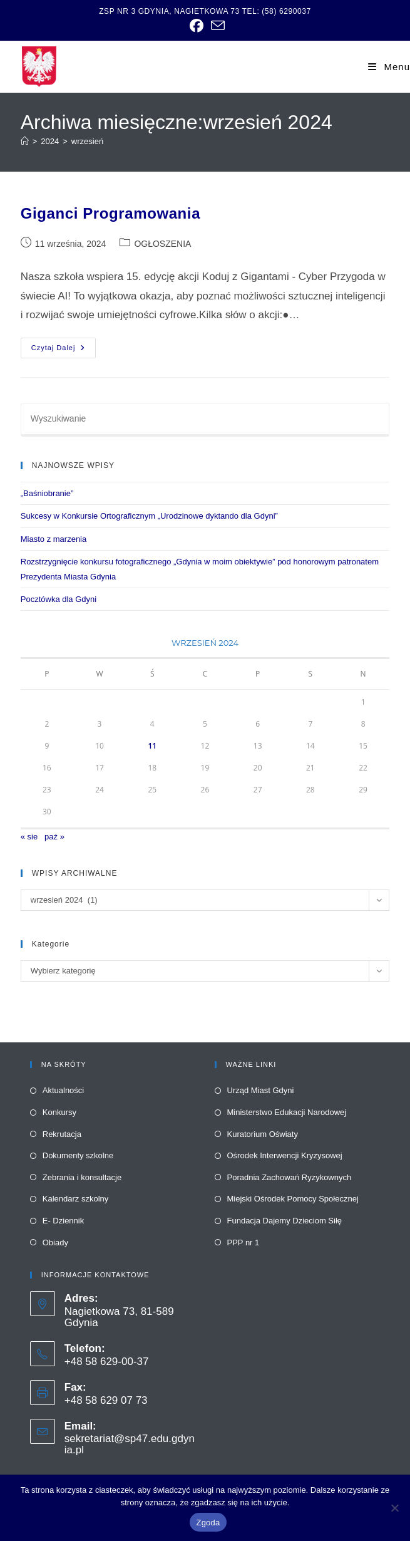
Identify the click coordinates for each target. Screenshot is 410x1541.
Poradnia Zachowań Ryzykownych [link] (289, 1177)
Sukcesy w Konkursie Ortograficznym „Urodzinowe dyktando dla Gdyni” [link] (149, 516)
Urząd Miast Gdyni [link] (260, 1090)
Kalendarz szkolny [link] (76, 1198)
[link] (196, 26)
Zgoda (208, 1522)
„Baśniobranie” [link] (47, 493)
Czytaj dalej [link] (63, 350)
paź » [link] (54, 836)
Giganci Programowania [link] (110, 213)
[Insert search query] (205, 420)
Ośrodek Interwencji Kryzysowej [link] (284, 1155)
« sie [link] (29, 836)
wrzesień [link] (87, 141)
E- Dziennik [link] (63, 1220)
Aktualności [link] (63, 1090)
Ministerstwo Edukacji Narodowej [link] (287, 1112)
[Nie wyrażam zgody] (394, 1508)
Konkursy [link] (59, 1112)
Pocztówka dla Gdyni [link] (58, 599)
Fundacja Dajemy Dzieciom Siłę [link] (284, 1220)
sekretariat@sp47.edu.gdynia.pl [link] (129, 1444)
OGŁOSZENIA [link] (162, 244)
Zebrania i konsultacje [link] (82, 1177)
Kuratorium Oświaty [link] (262, 1134)
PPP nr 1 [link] (243, 1242)
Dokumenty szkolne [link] (78, 1155)
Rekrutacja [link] (62, 1134)
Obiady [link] (55, 1242)
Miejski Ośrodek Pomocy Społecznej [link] (293, 1198)
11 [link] (152, 745)
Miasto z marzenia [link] (53, 539)
